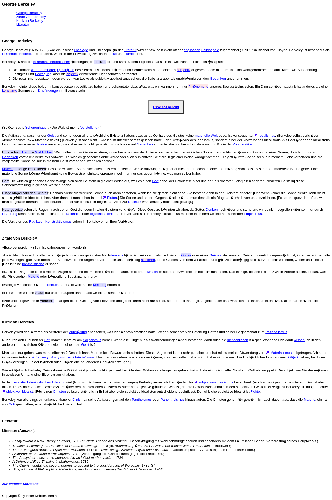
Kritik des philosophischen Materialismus (63, 357)
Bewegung (43, 74)
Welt (214, 135)
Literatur (22, 24)
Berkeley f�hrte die (17, 62)
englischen (192, 50)
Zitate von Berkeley (31, 17)
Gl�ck (293, 357)
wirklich (152, 272)
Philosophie (210, 50)
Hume (129, 54)
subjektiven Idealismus (215, 382)
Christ (76, 400)
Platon (42, 144)
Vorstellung (89, 127)
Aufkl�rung (78, 332)
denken (53, 285)
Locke (112, 54)
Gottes (186, 255)
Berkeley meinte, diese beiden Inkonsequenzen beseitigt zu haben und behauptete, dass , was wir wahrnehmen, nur (95, 86)
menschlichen (237, 340)
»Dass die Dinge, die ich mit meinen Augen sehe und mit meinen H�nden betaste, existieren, (74, 272)
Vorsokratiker (243, 144)
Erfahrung (9, 214)
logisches (97, 214)
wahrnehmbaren (43, 70)
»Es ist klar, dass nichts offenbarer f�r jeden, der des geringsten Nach (56, 255)
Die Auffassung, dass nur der (24, 135)
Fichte (255, 391)
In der (7, 382)
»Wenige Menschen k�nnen (24, 285)
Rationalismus (276, 332)
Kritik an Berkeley (29, 21)
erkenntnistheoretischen (51, 62)
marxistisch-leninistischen (31, 382)
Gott (155, 181)
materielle (202, 135)
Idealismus (267, 135)
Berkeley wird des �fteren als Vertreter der (35, 332)
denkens (116, 255)
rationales (73, 214)
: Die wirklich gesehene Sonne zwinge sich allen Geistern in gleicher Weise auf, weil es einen (77, 181)
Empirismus (253, 214)
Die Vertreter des (15, 221)
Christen (59, 391)
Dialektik (134, 202)
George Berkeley (29, 13)
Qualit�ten (65, 70)
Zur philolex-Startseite (20, 484)
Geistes (215, 255)
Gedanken (218, 78)
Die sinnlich (21, 70)
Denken (212, 210)
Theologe (81, 50)
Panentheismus (172, 400)
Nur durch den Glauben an (23, 340)
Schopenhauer (36, 127)
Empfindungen (48, 91)
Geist (51, 135)
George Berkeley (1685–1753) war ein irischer (38, 50)
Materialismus (281, 353)
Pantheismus (142, 400)
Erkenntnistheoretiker (18, 54)
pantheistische (33, 264)
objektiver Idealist (19, 391)
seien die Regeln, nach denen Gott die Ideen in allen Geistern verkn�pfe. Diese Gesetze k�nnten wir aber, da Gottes (104, 210)
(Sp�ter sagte (13, 127)
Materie (33, 276)
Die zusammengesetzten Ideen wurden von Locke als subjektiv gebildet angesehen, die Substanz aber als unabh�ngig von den (111, 78)
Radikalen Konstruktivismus (50, 221)
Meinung (99, 285)
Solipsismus (92, 340)
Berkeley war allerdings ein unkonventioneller (37, 400)
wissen (299, 340)
